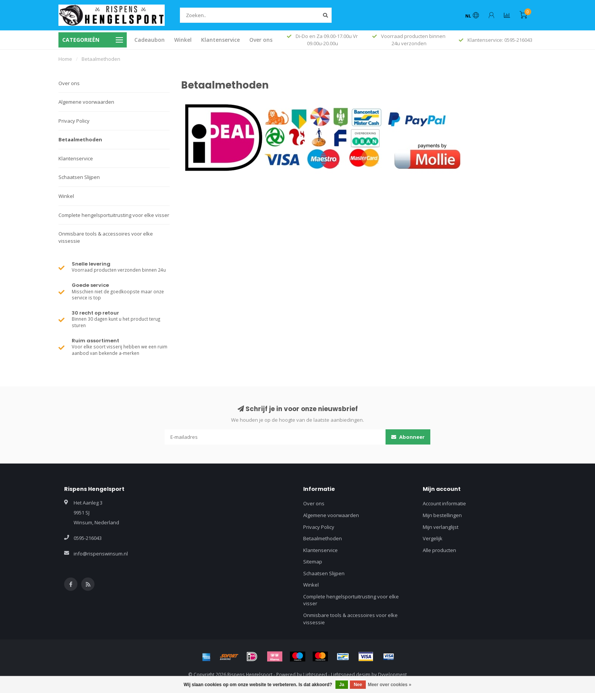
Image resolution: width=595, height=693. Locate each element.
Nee (358, 684)
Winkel (183, 39)
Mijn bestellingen (442, 515)
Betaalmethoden (80, 139)
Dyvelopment (392, 674)
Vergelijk (432, 538)
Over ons (260, 39)
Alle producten (439, 550)
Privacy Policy (74, 120)
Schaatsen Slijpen (79, 177)
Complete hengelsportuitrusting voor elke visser (113, 215)
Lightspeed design (350, 674)
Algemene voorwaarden (86, 101)
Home (65, 58)
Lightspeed (315, 674)
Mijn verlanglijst (440, 527)
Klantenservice (220, 39)
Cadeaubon (149, 39)
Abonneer (408, 437)
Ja (341, 684)
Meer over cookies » (389, 684)
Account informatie (444, 503)
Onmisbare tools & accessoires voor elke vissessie (105, 237)
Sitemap (312, 561)
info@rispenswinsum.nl (101, 553)
